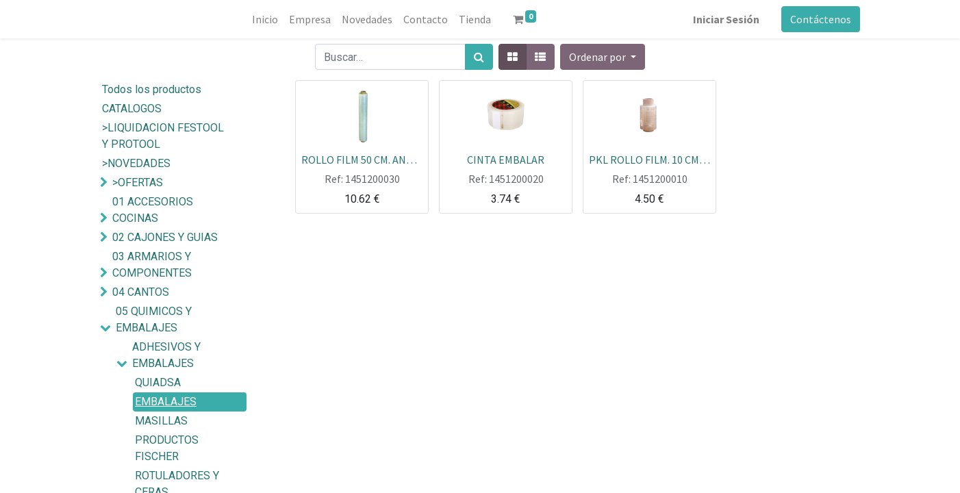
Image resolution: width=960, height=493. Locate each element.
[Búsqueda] (479, 57)
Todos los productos (151, 89)
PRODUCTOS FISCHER (167, 448)
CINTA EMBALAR (505, 158)
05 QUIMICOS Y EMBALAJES (154, 319)
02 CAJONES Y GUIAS (165, 237)
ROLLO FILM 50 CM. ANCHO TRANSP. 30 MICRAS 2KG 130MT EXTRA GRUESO (361, 158)
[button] (602, 57)
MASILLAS (161, 420)
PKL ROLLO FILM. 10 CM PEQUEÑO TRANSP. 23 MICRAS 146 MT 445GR (649, 158)
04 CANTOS (140, 292)
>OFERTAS (137, 182)
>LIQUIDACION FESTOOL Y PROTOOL (163, 136)
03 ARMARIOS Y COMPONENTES (152, 264)
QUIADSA (158, 382)
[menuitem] (265, 19)
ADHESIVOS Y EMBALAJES (166, 355)
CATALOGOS (132, 108)
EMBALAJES (166, 401)
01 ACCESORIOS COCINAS (152, 210)
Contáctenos (820, 19)
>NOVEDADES (136, 163)
